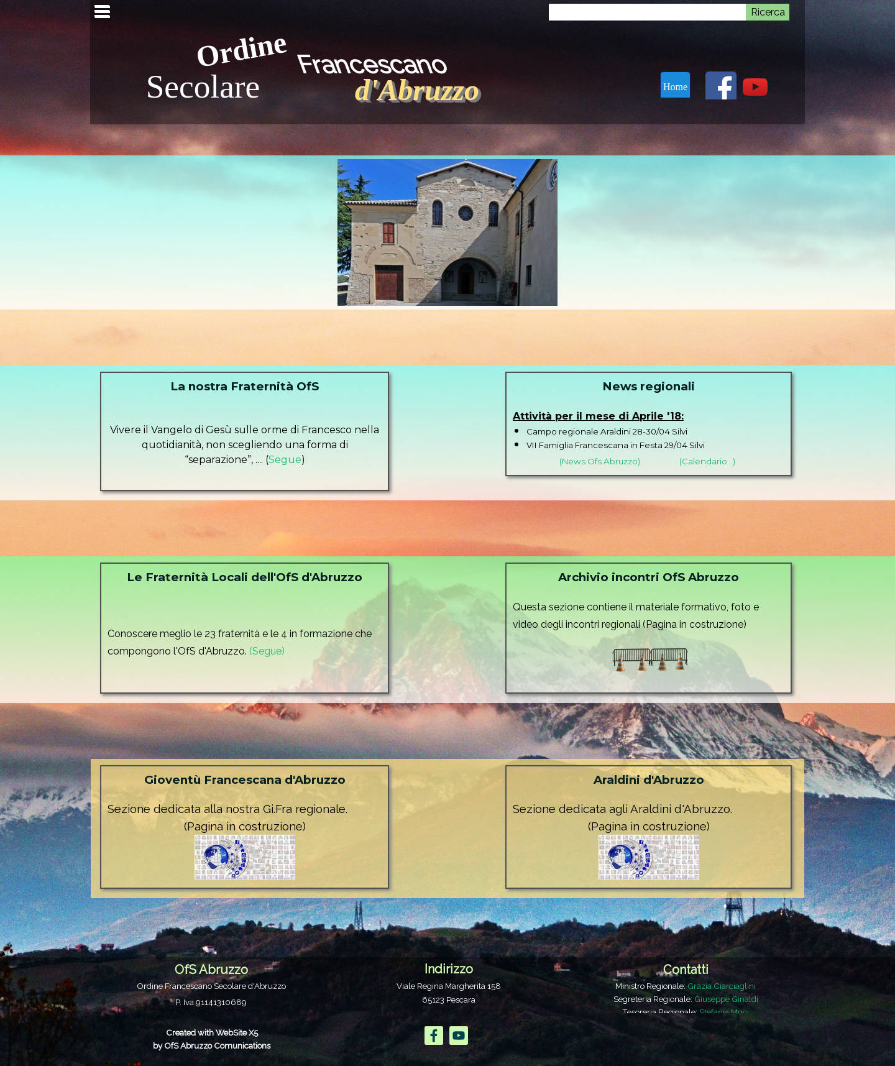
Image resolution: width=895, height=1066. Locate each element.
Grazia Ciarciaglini (721, 986)
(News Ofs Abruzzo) (599, 461)
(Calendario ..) (707, 461)
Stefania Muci (724, 1012)
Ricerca (768, 12)
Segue (284, 460)
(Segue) (267, 651)
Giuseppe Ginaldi (726, 999)
